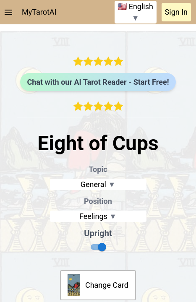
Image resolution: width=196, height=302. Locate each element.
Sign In (176, 12)
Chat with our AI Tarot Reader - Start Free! (98, 82)
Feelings (98, 216)
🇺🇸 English (135, 12)
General (98, 184)
